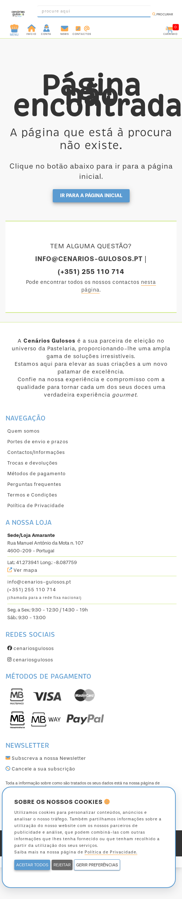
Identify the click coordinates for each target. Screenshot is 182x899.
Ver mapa (22, 570)
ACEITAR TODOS (32, 864)
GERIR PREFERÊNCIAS (97, 864)
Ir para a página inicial (91, 195)
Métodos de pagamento (36, 473)
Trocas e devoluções (32, 463)
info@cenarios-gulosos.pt (39, 582)
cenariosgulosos (30, 648)
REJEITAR (62, 864)
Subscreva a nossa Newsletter (45, 758)
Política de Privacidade (35, 505)
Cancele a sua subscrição (40, 769)
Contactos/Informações (36, 452)
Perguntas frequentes (34, 484)
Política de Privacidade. (111, 852)
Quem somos (23, 431)
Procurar (162, 14)
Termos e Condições (32, 495)
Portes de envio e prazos (37, 441)
